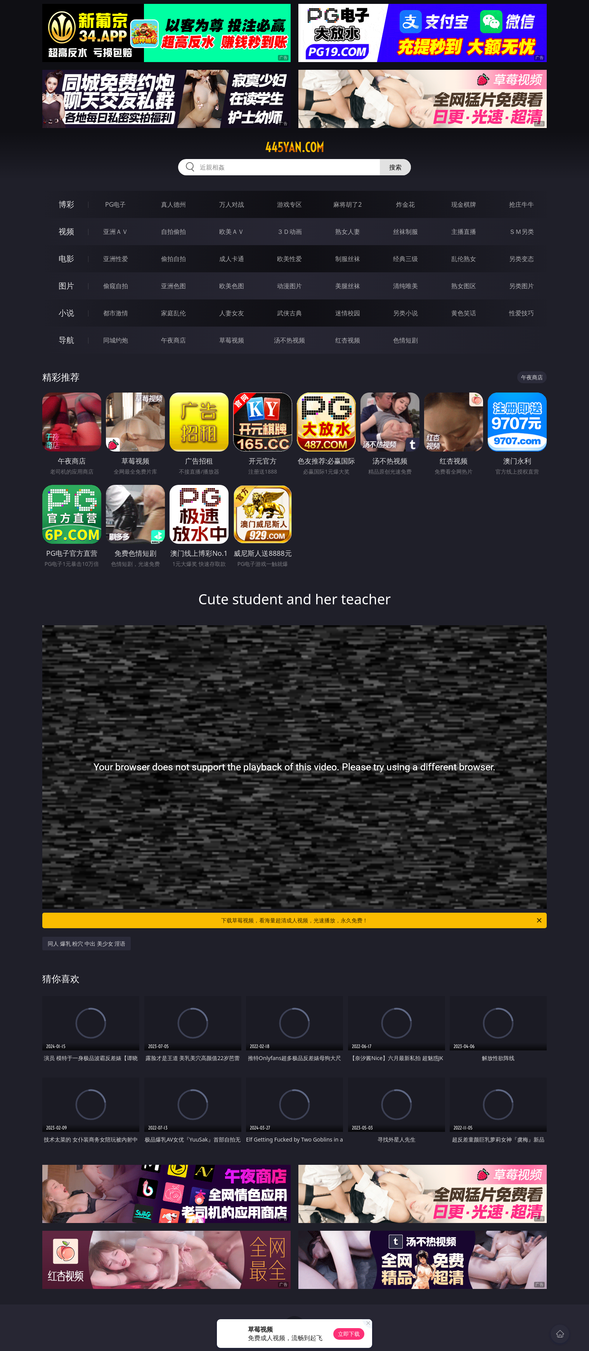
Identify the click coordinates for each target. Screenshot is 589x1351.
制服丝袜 (347, 258)
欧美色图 (231, 286)
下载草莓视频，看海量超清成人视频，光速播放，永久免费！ (382, 920)
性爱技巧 (521, 313)
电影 (66, 258)
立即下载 (349, 1333)
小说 (66, 313)
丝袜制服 (405, 231)
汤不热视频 (289, 340)
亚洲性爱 (115, 258)
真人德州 (173, 204)
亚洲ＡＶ (115, 231)
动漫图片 (289, 286)
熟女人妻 (347, 231)
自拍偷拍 (173, 231)
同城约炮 (115, 340)
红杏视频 (347, 340)
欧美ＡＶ (231, 231)
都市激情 (115, 313)
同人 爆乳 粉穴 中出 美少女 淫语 (86, 943)
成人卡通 (231, 258)
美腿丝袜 (347, 286)
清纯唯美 (405, 286)
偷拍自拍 (173, 258)
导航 (66, 340)
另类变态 (521, 258)
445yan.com (294, 147)
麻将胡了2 (347, 204)
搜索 (395, 167)
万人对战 (231, 204)
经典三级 (405, 258)
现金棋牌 (463, 204)
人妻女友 (231, 313)
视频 (66, 231)
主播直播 (463, 231)
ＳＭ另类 (521, 231)
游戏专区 (289, 204)
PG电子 (115, 204)
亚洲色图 (173, 286)
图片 (66, 285)
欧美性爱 (289, 258)
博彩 (66, 204)
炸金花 (405, 204)
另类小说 (405, 313)
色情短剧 (405, 340)
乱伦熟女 (463, 258)
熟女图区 (463, 286)
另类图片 (521, 286)
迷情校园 (347, 313)
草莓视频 (231, 340)
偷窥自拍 (115, 286)
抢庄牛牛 (521, 204)
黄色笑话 (463, 313)
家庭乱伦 (173, 313)
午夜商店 (173, 340)
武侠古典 (289, 313)
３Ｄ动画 (289, 231)
